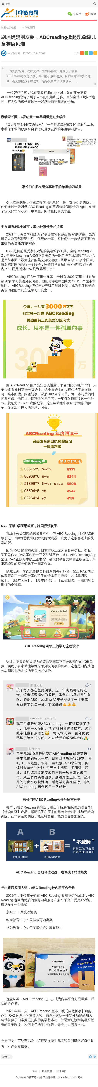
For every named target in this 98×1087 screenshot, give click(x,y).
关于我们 (61, 1071)
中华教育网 (28, 27)
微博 (93, 13)
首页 (34, 1071)
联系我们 (47, 1071)
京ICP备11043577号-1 (70, 1077)
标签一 (6, 1056)
